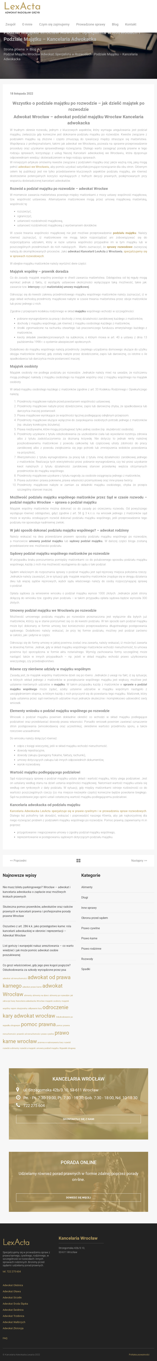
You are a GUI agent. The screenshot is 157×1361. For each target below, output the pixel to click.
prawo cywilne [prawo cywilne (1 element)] (47, 1034)
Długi (84, 897)
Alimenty (87, 887)
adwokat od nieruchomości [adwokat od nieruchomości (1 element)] (15, 978)
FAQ (5, 1338)
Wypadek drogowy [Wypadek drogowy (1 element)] (67, 1048)
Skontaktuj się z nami (78, 1119)
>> (139, 860)
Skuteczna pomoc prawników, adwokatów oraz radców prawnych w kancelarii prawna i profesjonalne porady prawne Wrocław (38, 911)
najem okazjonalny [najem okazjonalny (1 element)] (19, 1008)
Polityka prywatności (139, 1354)
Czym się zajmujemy (54, 24)
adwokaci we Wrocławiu (33, 167)
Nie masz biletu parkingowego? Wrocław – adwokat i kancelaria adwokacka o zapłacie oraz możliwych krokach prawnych (36, 891)
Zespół (10, 24)
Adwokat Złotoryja (13, 1328)
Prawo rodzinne (91, 948)
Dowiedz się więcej (78, 1197)
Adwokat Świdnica (13, 1309)
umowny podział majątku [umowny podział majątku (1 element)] (47, 1048)
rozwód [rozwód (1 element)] (67, 1042)
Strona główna (14, 49)
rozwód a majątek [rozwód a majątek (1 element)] (28, 1048)
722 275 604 (34, 1105)
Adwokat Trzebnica (13, 1316)
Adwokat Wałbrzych (14, 1322)
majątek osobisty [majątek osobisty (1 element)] (53, 1001)
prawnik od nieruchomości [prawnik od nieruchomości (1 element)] (29, 1034)
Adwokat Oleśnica (13, 1285)
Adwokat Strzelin (12, 1297)
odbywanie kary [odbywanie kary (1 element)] (35, 1008)
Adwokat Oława (12, 1291)
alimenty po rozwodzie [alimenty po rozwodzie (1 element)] (60, 995)
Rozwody (87, 959)
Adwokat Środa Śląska (15, 1303)
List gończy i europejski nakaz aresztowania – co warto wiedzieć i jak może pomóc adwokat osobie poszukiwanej (38, 950)
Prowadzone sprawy (90, 24)
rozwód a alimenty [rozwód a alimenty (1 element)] (11, 1048)
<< (18, 860)
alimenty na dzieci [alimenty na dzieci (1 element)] (41, 995)
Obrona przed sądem (94, 918)
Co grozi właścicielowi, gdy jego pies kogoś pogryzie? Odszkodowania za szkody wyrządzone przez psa (37, 968)
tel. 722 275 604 (12, 1271)
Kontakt (130, 24)
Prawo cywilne (90, 928)
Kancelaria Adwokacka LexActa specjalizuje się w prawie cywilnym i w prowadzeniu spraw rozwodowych (78, 811)
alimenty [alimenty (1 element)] (28, 995)
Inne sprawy (89, 908)
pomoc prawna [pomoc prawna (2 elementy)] (38, 1024)
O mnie (27, 24)
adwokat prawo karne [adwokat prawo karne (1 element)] (32, 987)
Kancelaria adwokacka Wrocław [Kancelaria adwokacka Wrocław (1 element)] (30, 1001)
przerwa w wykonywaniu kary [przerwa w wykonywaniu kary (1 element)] (50, 1042)
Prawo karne (89, 938)
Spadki (85, 969)
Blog (115, 24)
